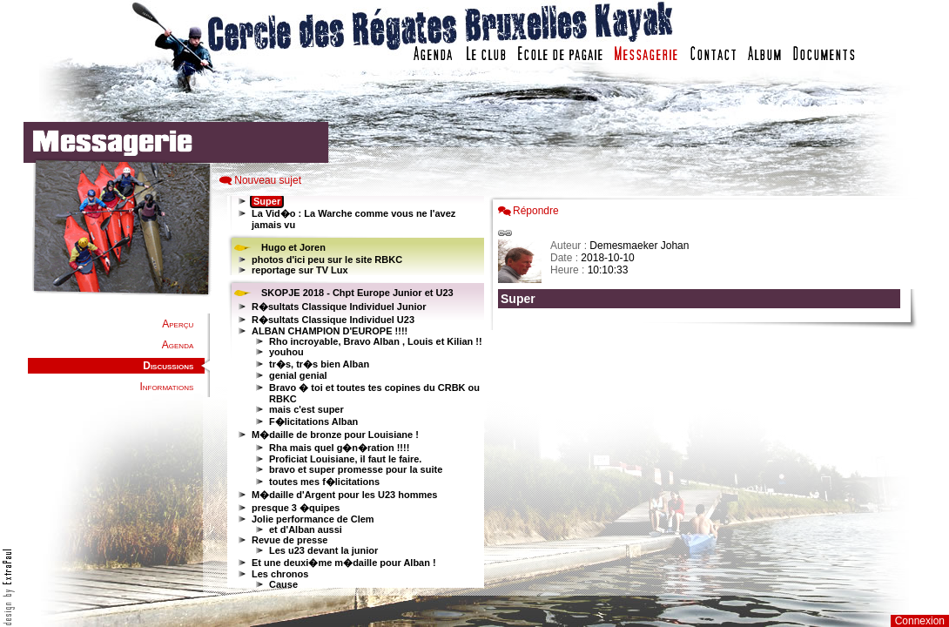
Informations (166, 387)
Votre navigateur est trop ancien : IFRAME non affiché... (353, 392)
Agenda (177, 345)
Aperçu (177, 324)
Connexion (920, 621)
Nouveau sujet (267, 180)
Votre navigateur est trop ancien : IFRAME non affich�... (703, 392)
